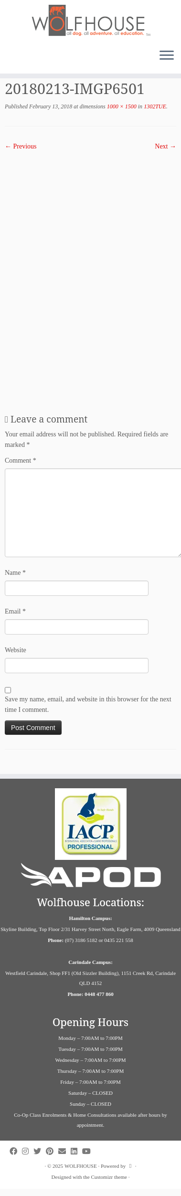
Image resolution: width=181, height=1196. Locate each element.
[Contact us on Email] (64, 1151)
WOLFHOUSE (80, 1166)
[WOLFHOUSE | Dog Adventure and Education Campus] (90, 21)
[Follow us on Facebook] (16, 1151)
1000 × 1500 (121, 106)
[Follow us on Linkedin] (76, 1151)
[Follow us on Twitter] (39, 1151)
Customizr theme (109, 1177)
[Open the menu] (167, 56)
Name (15, 572)
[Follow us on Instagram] (27, 1151)
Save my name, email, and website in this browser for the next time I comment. (88, 704)
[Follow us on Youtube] (89, 1151)
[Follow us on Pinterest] (52, 1151)
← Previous (21, 146)
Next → (165, 146)
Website (15, 650)
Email (15, 611)
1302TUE (154, 106)
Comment (20, 460)
